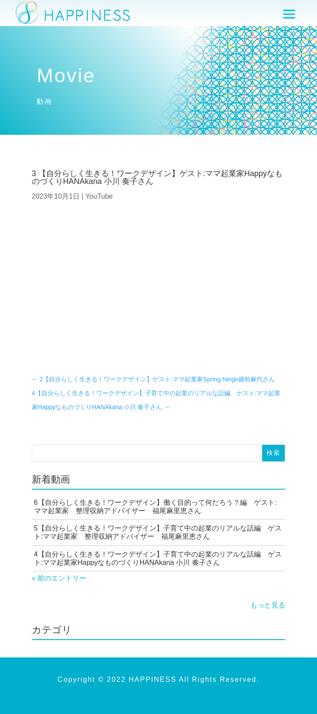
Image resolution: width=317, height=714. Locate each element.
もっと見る (267, 605)
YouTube (99, 196)
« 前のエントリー (59, 578)
